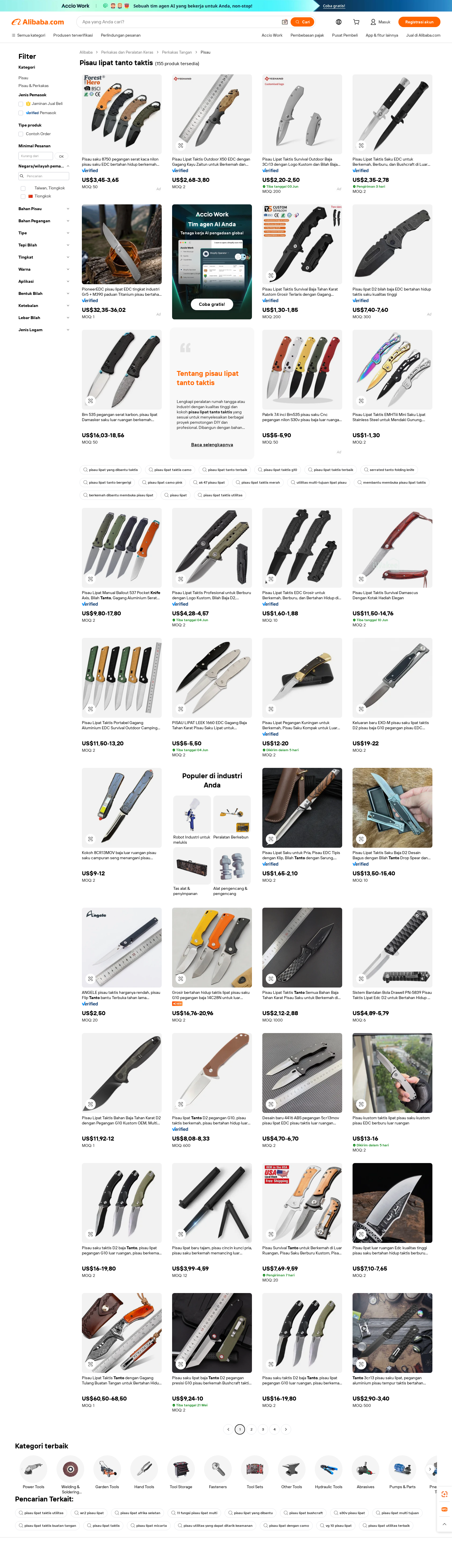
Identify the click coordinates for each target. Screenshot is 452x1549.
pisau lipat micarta (149, 1525)
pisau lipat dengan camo (286, 1525)
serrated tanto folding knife (389, 470)
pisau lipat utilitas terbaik (386, 1525)
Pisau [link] (205, 52)
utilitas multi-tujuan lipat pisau (318, 482)
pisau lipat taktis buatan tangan (47, 1525)
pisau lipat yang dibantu (250, 1513)
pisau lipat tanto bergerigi (107, 482)
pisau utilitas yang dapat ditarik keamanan (215, 1525)
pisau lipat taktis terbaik (330, 470)
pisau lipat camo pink (162, 482)
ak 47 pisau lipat (209, 482)
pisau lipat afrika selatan (137, 1513)
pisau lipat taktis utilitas (220, 495)
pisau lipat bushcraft (303, 1513)
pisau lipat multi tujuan (397, 1513)
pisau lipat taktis (103, 1525)
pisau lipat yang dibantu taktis (110, 470)
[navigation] (44, 741)
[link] (444, 1494)
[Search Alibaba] (179, 22)
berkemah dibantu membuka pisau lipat (118, 495)
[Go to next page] (286, 1429)
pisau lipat (175, 495)
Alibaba (86, 52)
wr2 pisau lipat (89, 1513)
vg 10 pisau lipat (336, 1525)
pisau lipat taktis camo (170, 470)
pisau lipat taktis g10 (277, 470)
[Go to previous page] (228, 1429)
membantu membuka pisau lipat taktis (391, 482)
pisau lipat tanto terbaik (224, 470)
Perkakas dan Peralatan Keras (127, 52)
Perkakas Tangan (177, 52)
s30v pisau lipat (349, 1513)
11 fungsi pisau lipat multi (194, 1513)
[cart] (357, 22)
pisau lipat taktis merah (258, 482)
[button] (284, 21)
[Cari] (302, 22)
